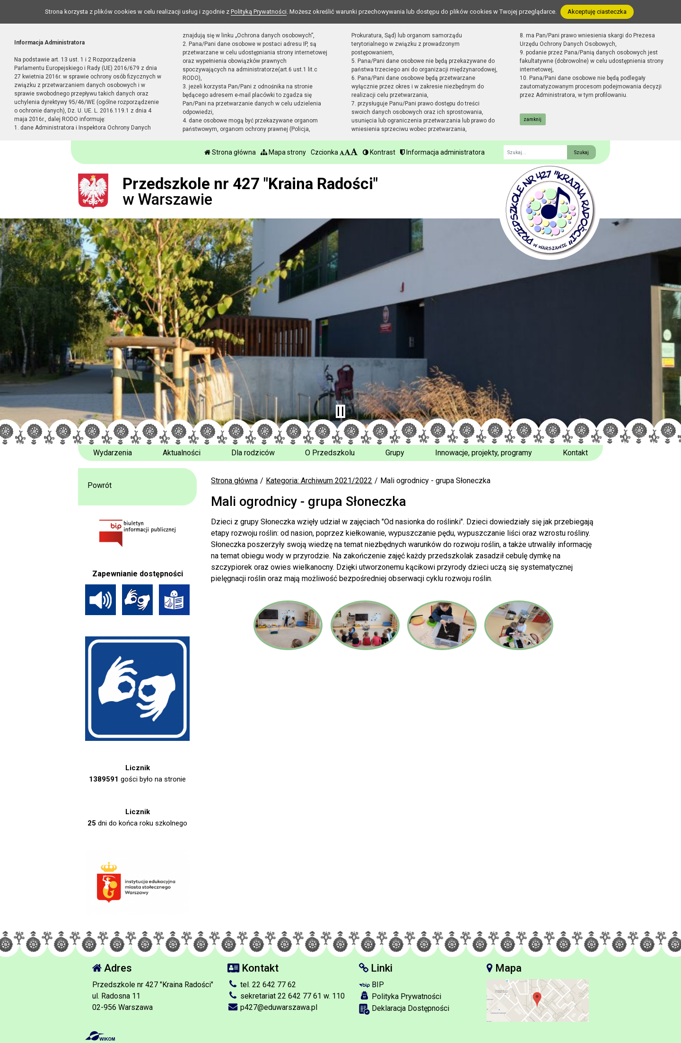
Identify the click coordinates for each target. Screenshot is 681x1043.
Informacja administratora (442, 152)
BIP (371, 984)
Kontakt (575, 452)
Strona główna (230, 152)
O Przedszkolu (330, 452)
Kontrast (379, 152)
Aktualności (182, 452)
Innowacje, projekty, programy (483, 452)
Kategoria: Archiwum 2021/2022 (319, 480)
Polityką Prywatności (259, 11)
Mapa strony (283, 152)
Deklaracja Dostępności (404, 1009)
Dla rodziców (253, 452)
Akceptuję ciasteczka (597, 11)
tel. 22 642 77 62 (261, 984)
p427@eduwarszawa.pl (272, 1007)
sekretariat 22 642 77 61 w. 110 (286, 995)
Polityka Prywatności (400, 996)
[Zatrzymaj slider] (340, 411)
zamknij (532, 119)
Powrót (99, 485)
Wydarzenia (112, 452)
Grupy (394, 452)
